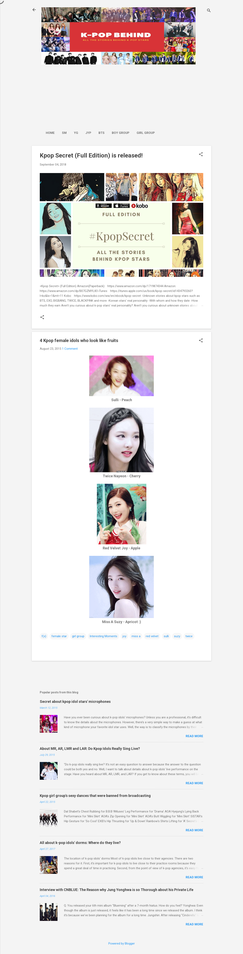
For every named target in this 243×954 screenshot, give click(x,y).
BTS (101, 133)
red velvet (152, 636)
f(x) (44, 636)
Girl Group (146, 133)
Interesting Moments (103, 636)
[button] (200, 154)
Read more (194, 736)
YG (76, 133)
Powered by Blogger (121, 943)
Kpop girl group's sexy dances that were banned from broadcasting (95, 795)
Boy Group (120, 133)
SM (64, 133)
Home (50, 133)
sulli (166, 636)
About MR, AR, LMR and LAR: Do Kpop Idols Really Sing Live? (90, 748)
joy (124, 636)
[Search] (208, 11)
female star (59, 636)
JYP (88, 133)
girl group (78, 636)
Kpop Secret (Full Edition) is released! (91, 155)
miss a (136, 636)
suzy (177, 636)
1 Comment (70, 349)
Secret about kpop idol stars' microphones (75, 701)
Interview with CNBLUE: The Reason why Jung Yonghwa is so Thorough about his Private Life (116, 890)
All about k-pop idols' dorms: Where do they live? (80, 843)
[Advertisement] (100, 95)
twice (189, 636)
